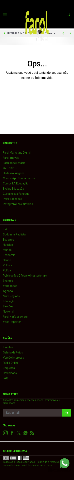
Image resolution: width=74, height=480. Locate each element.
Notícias (8, 244)
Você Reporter (12, 321)
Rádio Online (11, 362)
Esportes (8, 239)
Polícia (7, 270)
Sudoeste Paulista (14, 234)
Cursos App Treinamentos (19, 178)
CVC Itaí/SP (10, 168)
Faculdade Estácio (14, 162)
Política (7, 265)
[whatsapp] (25, 433)
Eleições (8, 306)
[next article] (63, 33)
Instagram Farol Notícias (18, 204)
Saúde (7, 260)
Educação (9, 301)
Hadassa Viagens (13, 173)
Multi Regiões (11, 296)
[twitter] (18, 433)
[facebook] (12, 433)
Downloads (10, 373)
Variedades (10, 285)
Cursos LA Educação (15, 183)
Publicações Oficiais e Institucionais (25, 275)
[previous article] (70, 33)
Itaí (5, 229)
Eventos (8, 280)
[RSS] (32, 433)
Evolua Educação (13, 188)
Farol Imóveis (11, 157)
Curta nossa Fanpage (16, 193)
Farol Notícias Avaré (15, 316)
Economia (9, 255)
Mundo (7, 249)
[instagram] (5, 433)
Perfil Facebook (12, 198)
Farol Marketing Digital (17, 152)
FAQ (5, 378)
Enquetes (9, 367)
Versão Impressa (13, 357)
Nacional (8, 311)
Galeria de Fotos (13, 352)
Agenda (8, 291)
